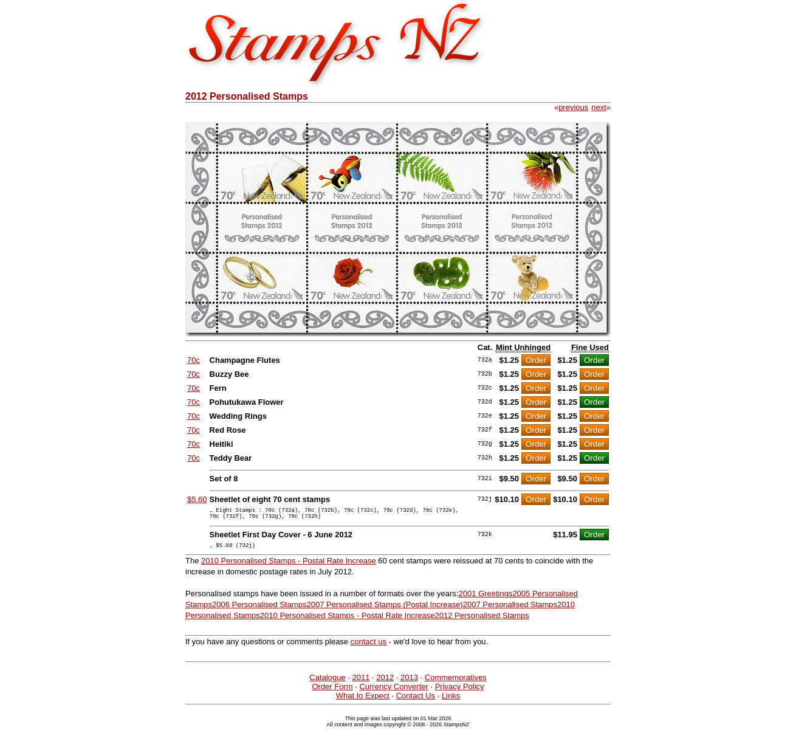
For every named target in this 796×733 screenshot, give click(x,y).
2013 (409, 682)
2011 (360, 682)
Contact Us (415, 701)
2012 (385, 682)
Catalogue (327, 682)
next (598, 107)
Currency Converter (393, 692)
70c (193, 360)
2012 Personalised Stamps (481, 620)
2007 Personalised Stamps (510, 609)
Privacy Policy (459, 692)
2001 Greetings (485, 599)
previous (573, 107)
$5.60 (197, 499)
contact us (368, 647)
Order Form (332, 692)
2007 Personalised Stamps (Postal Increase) (384, 609)
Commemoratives (456, 682)
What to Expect (362, 701)
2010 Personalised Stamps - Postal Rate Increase (288, 566)
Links (451, 701)
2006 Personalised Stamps (259, 609)
